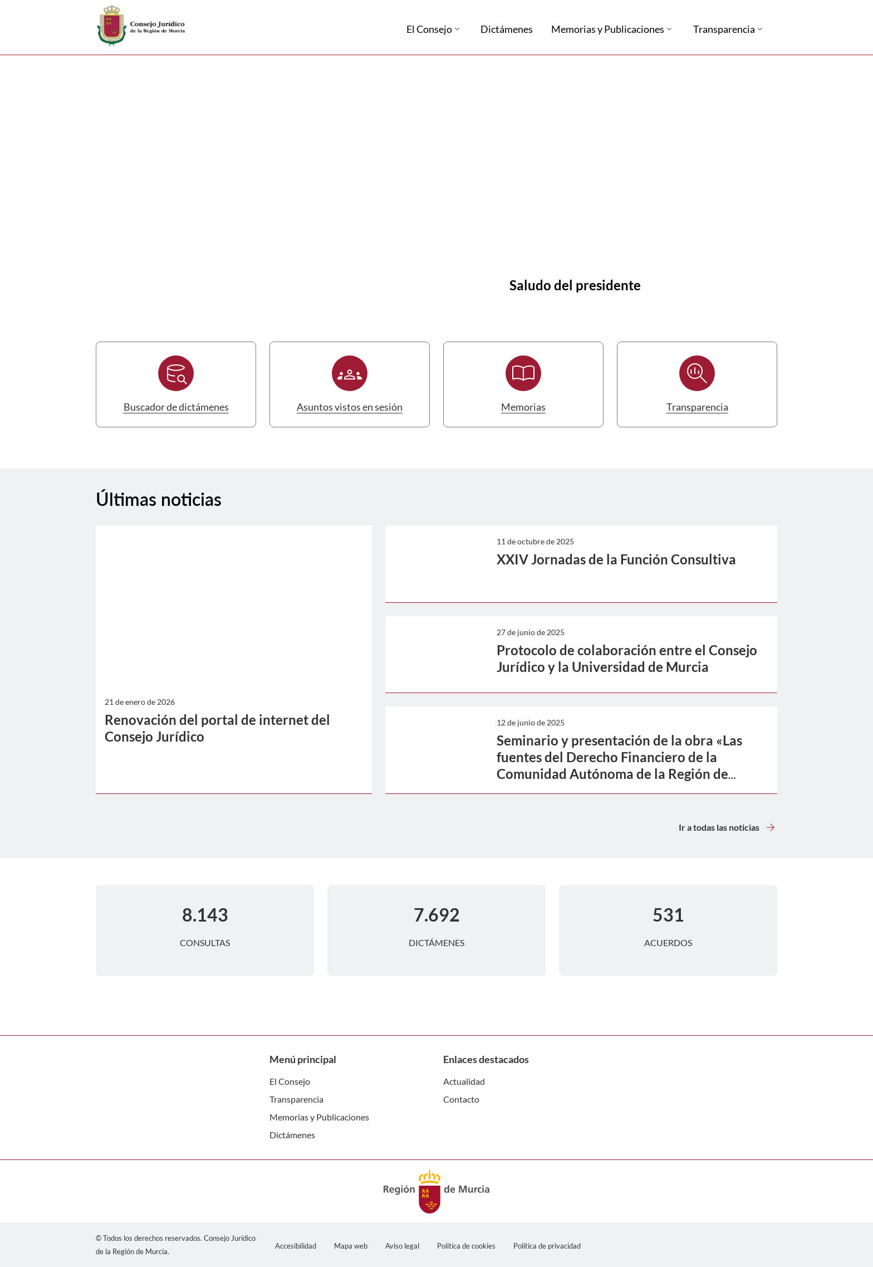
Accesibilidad (295, 1245)
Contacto (461, 1099)
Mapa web (350, 1245)
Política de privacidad (547, 1245)
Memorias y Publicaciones (319, 1117)
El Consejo (289, 1081)
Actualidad (464, 1081)
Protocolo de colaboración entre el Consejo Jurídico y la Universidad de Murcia (627, 658)
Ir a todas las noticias (728, 827)
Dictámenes (292, 1134)
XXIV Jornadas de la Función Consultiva (616, 559)
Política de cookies (466, 1245)
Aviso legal (402, 1245)
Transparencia (296, 1099)
